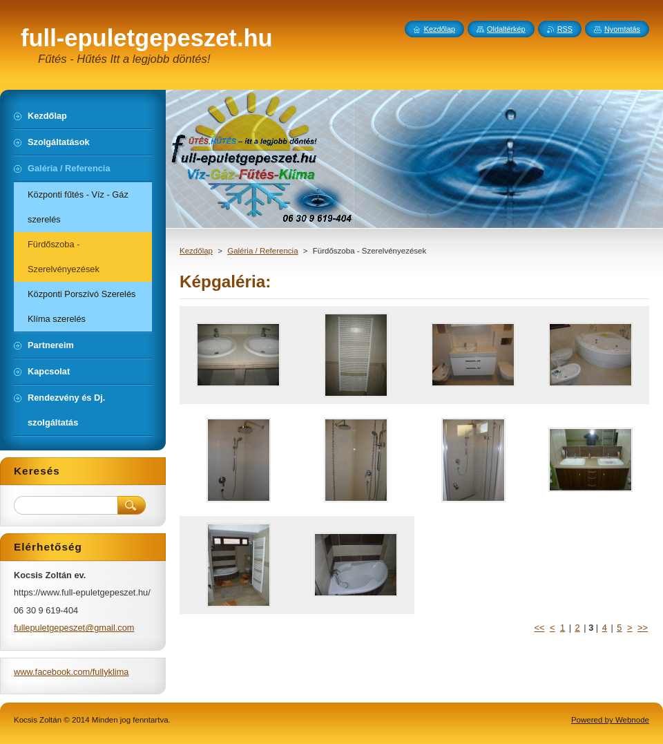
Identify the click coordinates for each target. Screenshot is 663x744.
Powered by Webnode (610, 720)
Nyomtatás (622, 29)
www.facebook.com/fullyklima (71, 672)
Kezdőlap (196, 251)
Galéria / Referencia (262, 251)
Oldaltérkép (506, 29)
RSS (565, 29)
